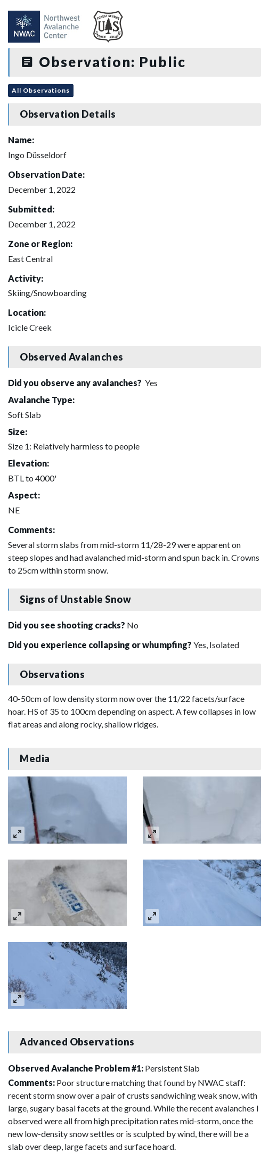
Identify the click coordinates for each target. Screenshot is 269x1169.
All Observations (41, 90)
